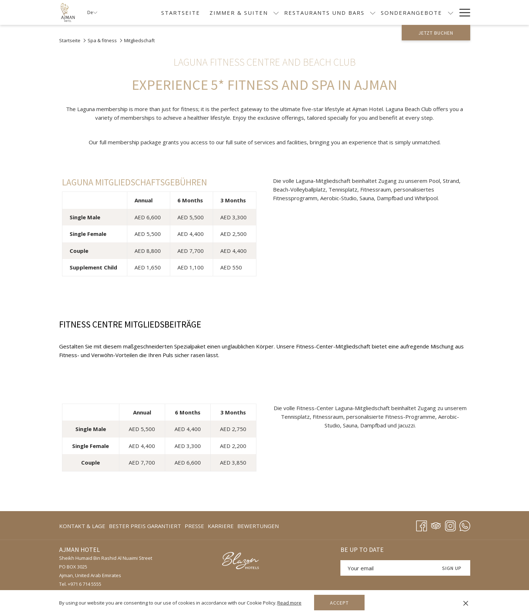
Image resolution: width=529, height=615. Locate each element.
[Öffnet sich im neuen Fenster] (242, 561)
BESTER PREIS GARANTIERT (145, 526)
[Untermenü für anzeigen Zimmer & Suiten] (276, 12)
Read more (289, 602)
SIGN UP (452, 568)
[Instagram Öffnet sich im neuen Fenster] (450, 524)
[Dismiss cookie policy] (465, 602)
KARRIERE (221, 526)
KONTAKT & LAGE (82, 526)
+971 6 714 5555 (84, 584)
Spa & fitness (102, 40)
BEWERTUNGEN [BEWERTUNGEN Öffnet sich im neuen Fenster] (258, 527)
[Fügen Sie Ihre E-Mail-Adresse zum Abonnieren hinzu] (386, 568)
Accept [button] (339, 602)
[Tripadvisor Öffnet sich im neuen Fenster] (436, 524)
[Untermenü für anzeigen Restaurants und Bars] (372, 12)
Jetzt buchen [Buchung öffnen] (435, 33)
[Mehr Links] (462, 12)
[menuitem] (181, 12)
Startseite (69, 40)
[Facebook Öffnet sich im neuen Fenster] (421, 524)
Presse (194, 526)
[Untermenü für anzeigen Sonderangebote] (450, 12)
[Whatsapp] (464, 524)
